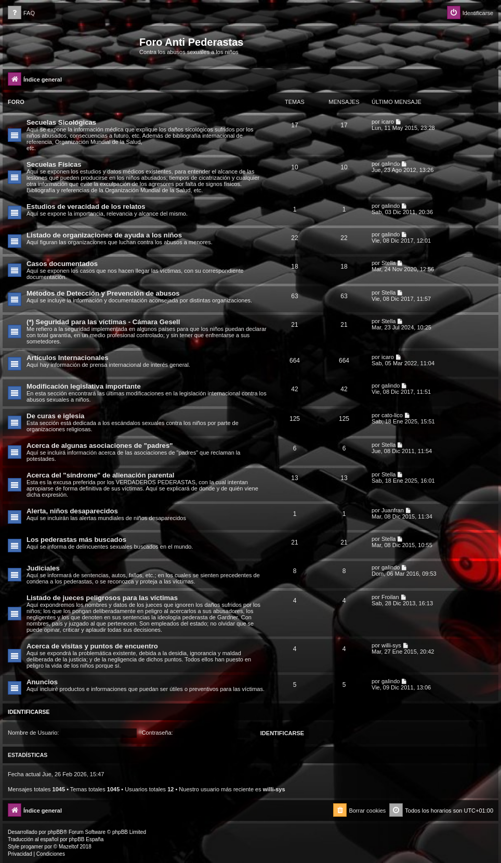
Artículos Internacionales (68, 358)
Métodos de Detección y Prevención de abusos (103, 293)
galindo (390, 164)
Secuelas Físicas (54, 164)
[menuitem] (21, 13)
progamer (32, 846)
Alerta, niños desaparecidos (72, 511)
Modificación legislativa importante (84, 386)
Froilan (390, 597)
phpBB (55, 832)
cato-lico (392, 415)
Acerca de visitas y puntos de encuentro (92, 646)
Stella (388, 263)
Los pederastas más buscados (76, 539)
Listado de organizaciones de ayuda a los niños (104, 235)
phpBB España (86, 839)
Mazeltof (68, 846)
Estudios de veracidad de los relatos (86, 206)
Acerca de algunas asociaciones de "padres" (100, 445)
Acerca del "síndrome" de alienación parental (100, 475)
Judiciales (43, 568)
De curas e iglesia (55, 416)
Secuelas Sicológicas (61, 122)
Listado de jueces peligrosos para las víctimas (102, 598)
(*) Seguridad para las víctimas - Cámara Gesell (103, 322)
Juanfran (392, 510)
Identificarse (29, 712)
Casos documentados (62, 264)
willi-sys (391, 645)
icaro (387, 121)
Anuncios (42, 682)
